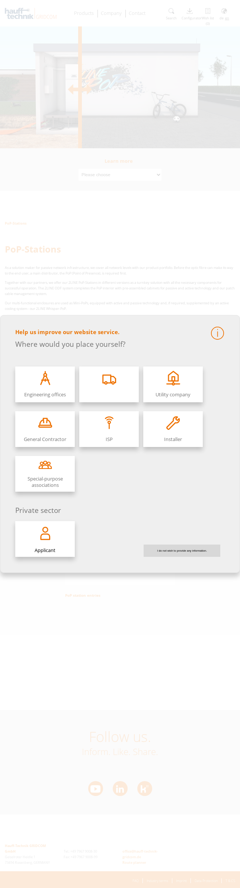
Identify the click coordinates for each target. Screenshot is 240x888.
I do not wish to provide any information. (182, 550)
